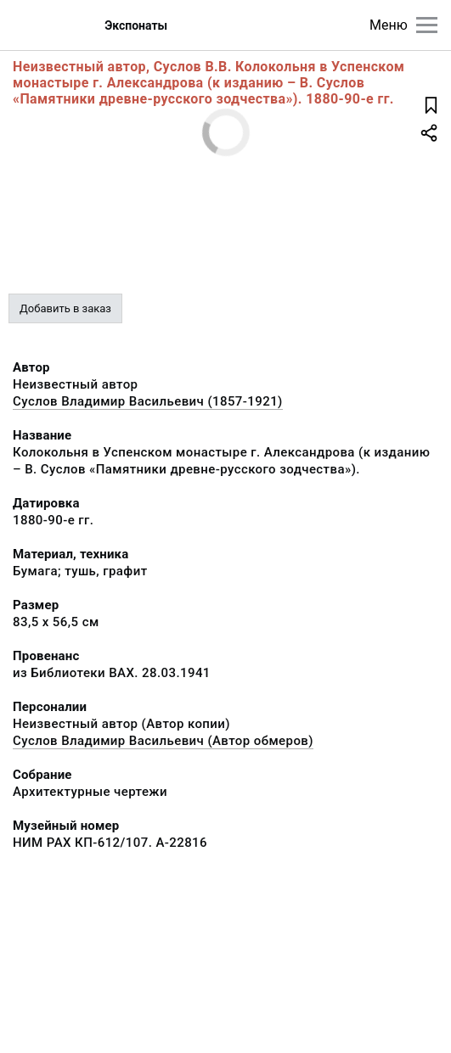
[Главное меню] (427, 25)
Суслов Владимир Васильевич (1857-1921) (148, 401)
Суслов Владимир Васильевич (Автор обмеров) (163, 740)
